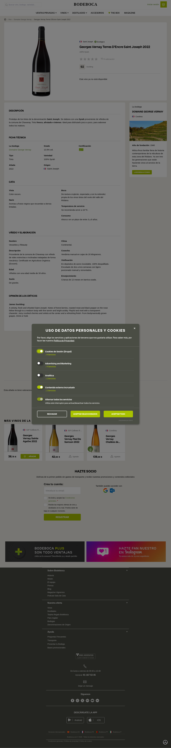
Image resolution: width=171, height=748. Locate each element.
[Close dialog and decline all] (135, 328)
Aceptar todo (118, 414)
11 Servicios (50, 366)
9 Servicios (50, 354)
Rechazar (52, 414)
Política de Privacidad (64, 340)
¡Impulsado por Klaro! (126, 420)
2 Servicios (50, 378)
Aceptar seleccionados (85, 414)
